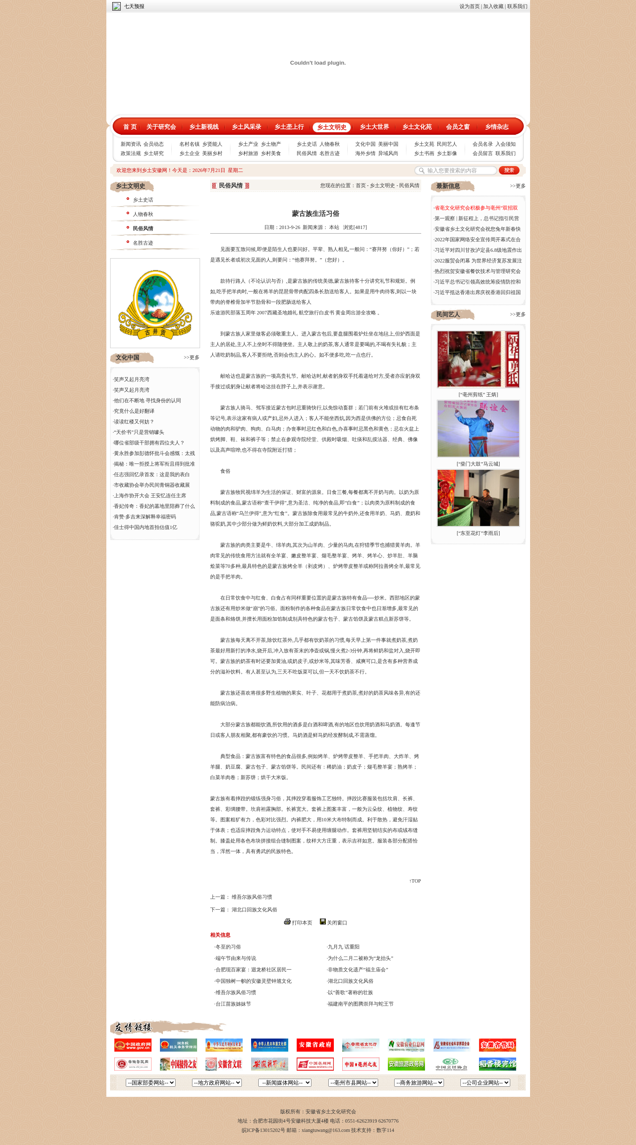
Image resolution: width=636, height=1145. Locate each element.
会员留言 (483, 153)
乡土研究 (153, 153)
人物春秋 (329, 144)
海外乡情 (365, 153)
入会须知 (505, 144)
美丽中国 (388, 144)
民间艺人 (447, 144)
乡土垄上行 (289, 127)
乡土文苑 (424, 144)
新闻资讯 (131, 144)
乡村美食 (271, 153)
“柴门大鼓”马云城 (478, 464)
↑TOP (415, 881)
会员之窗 (458, 127)
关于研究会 (161, 127)
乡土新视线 (204, 127)
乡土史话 (307, 144)
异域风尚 (388, 153)
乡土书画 (424, 153)
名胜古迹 (329, 153)
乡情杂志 (497, 127)
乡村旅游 (248, 153)
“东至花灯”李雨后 (478, 533)
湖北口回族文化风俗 (254, 910)
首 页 (130, 127)
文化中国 (365, 144)
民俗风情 (307, 153)
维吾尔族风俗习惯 (252, 897)
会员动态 (153, 144)
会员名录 (483, 144)
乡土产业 (248, 144)
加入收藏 (493, 6)
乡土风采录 (246, 127)
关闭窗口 (337, 923)
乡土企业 (189, 153)
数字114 (385, 1130)
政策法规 (131, 153)
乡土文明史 (331, 127)
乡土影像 (447, 153)
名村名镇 (189, 144)
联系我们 (517, 6)
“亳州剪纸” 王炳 (478, 395)
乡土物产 (271, 144)
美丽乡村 (212, 153)
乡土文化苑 (417, 127)
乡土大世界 (374, 127)
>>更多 (192, 357)
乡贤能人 (212, 144)
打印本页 (302, 923)
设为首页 (470, 6)
